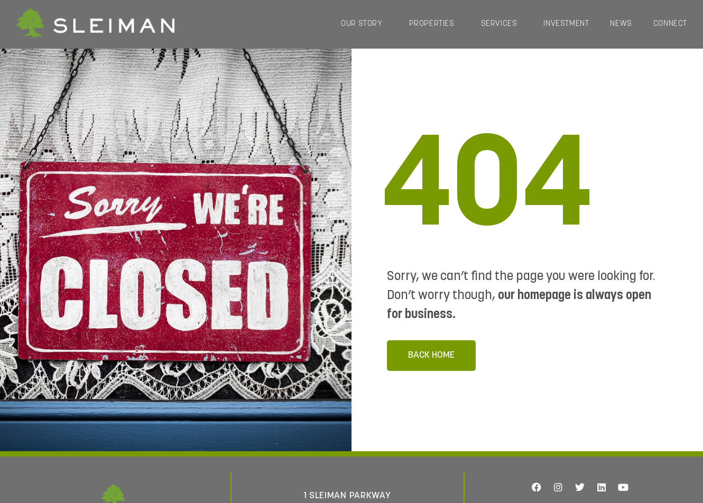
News (621, 24)
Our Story (364, 24)
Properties (434, 24)
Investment (566, 24)
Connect (670, 24)
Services (502, 24)
